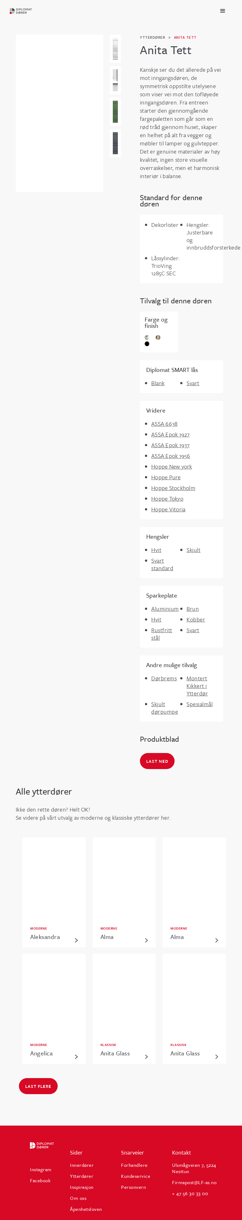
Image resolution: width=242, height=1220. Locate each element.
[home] (21, 11)
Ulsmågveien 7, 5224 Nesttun (194, 1168)
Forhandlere (134, 1165)
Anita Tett (185, 38)
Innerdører (82, 1165)
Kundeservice (135, 1176)
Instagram (41, 1169)
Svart (193, 383)
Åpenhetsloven (86, 1209)
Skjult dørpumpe (164, 708)
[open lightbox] (115, 49)
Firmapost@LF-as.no (194, 1182)
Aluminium (165, 608)
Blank (158, 383)
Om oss (78, 1198)
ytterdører (152, 38)
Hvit (156, 550)
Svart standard (162, 564)
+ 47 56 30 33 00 (190, 1193)
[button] (222, 11)
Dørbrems (164, 678)
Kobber (196, 619)
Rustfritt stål (161, 634)
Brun (193, 608)
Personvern (133, 1187)
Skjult (193, 550)
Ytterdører (81, 1176)
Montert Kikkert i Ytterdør (197, 685)
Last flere (38, 1086)
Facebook (40, 1180)
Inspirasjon (82, 1187)
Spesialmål (200, 704)
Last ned (157, 761)
